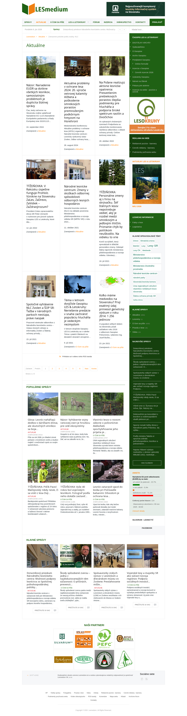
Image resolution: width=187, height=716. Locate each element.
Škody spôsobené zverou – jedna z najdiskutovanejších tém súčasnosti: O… (147, 364)
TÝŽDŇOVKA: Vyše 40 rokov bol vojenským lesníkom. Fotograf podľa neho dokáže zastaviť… (75, 454)
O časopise (137, 51)
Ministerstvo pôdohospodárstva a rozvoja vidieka (146, 258)
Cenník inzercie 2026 (144, 72)
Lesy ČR (136, 250)
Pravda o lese (79, 693)
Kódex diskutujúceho (78, 696)
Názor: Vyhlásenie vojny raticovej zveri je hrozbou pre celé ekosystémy (75, 385)
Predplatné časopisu (141, 60)
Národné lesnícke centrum (145, 273)
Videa (89, 693)
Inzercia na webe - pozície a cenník (144, 91)
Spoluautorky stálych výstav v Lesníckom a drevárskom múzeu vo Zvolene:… (146, 375)
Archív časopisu (139, 55)
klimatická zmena (147, 241)
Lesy (143, 246)
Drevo (135, 241)
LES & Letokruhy (77, 22)
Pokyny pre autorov (140, 85)
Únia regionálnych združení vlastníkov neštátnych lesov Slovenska (145, 289)
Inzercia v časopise (140, 68)
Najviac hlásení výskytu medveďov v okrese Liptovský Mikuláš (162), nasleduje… (146, 452)
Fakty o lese (137, 222)
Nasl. (87, 331)
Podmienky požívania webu (144, 152)
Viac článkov (147, 463)
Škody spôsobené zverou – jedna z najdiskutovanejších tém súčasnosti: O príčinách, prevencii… (75, 578)
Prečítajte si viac (42, 610)
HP (46, 693)
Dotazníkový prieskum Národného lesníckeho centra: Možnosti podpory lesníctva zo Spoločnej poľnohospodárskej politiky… (41, 580)
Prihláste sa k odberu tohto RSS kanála (77, 319)
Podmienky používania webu (58, 696)
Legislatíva (137, 227)
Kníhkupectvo (124, 22)
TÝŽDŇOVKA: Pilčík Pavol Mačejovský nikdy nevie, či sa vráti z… (146, 397)
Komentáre (103, 696)
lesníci (136, 246)
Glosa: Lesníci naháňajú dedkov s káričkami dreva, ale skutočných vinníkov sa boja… (43, 387)
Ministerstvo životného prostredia (143, 267)
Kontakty (141, 22)
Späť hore (34, 675)
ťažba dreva (138, 300)
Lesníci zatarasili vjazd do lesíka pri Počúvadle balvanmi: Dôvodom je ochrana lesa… (108, 454)
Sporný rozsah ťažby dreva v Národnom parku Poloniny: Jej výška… (146, 427)
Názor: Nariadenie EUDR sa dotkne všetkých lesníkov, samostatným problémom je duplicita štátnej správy (39, 89)
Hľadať (123, 696)
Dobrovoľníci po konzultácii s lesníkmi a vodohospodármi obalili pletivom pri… (145, 416)
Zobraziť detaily (139, 511)
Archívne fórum (134, 696)
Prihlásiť (157, 22)
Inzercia (108, 22)
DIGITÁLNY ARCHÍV (141, 43)
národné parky (139, 278)
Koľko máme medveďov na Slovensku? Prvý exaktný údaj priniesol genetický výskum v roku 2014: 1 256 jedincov (111, 273)
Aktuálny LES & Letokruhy (146, 161)
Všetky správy (55, 693)
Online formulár (141, 64)
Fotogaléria (67, 693)
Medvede (146, 250)
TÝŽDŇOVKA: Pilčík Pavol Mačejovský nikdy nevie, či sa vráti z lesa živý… (43, 452)
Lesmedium (45, 9)
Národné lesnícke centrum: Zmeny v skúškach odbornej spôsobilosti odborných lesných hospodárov (75, 175)
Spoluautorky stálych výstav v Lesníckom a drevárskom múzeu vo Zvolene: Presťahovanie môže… (107, 578)
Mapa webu (114, 696)
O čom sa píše (57, 22)
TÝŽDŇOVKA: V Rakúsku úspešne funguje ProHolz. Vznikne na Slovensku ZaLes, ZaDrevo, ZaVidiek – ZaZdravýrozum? (39, 175)
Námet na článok (139, 81)
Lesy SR (153, 245)
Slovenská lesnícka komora (144, 282)
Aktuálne (41, 22)
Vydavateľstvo (138, 47)
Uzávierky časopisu (140, 77)
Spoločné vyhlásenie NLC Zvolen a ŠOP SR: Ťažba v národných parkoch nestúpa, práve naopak (39, 278)
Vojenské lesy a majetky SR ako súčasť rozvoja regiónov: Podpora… (145, 386)
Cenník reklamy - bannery (143, 148)
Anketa (136, 473)
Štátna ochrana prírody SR (144, 296)
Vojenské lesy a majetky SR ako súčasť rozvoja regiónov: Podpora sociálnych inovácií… (142, 577)
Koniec (94, 331)
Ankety (96, 693)
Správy (28, 22)
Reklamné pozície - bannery (144, 143)
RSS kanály (92, 696)
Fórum (96, 22)
